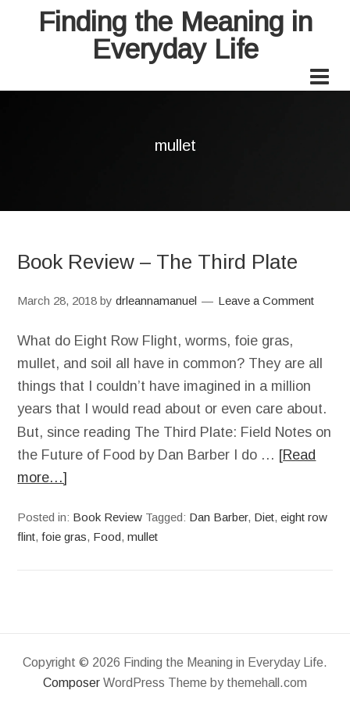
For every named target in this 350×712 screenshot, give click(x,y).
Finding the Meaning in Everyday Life (175, 35)
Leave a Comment (266, 300)
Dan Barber (218, 517)
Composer (71, 682)
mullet (142, 536)
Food (107, 536)
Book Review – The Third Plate (157, 262)
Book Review (107, 517)
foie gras (64, 536)
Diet (264, 517)
